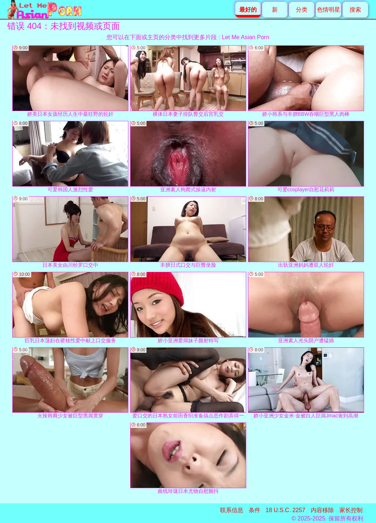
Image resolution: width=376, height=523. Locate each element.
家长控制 (351, 510)
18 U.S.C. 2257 (285, 510)
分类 (301, 10)
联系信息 (231, 510)
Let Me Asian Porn (245, 37)
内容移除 (322, 510)
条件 (254, 510)
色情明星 (328, 10)
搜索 (355, 10)
